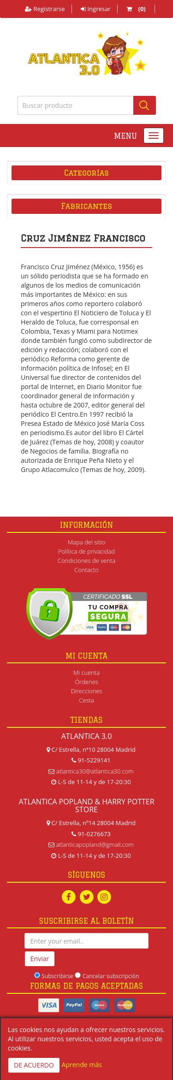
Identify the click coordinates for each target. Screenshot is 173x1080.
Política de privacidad (86, 551)
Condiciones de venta (86, 560)
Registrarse (45, 9)
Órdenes (86, 682)
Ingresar (95, 9)
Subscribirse (57, 976)
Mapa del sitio (86, 542)
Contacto (86, 570)
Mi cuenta (86, 672)
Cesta (86, 700)
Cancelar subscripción (111, 976)
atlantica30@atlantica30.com (95, 771)
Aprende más (82, 1064)
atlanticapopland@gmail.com (95, 844)
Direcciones (86, 691)
